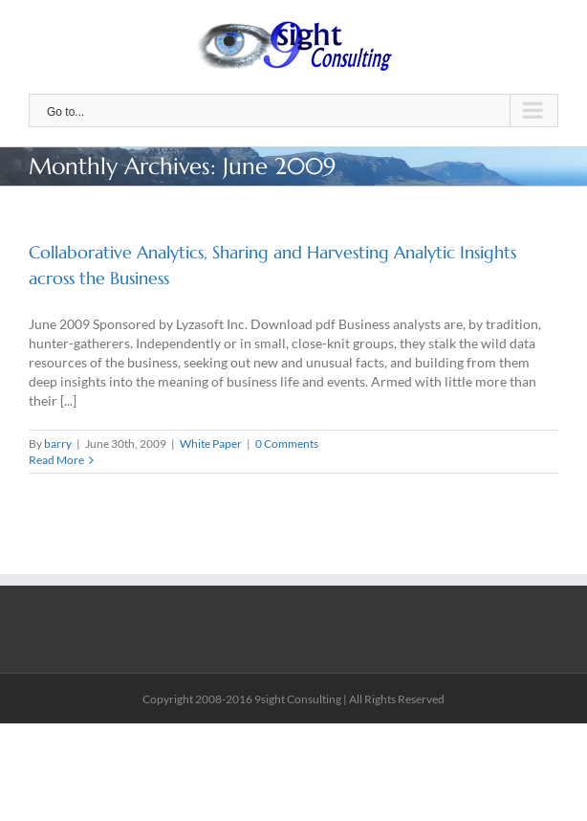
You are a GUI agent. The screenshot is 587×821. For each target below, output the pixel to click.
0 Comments (286, 443)
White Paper (211, 443)
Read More (56, 460)
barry (58, 443)
